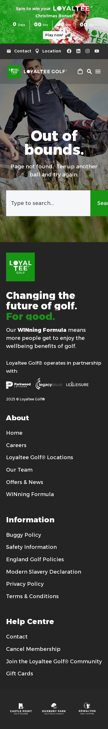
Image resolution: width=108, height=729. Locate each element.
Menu (98, 71)
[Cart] (80, 72)
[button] (89, 71)
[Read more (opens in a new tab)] (21, 51)
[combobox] (48, 203)
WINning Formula (42, 330)
